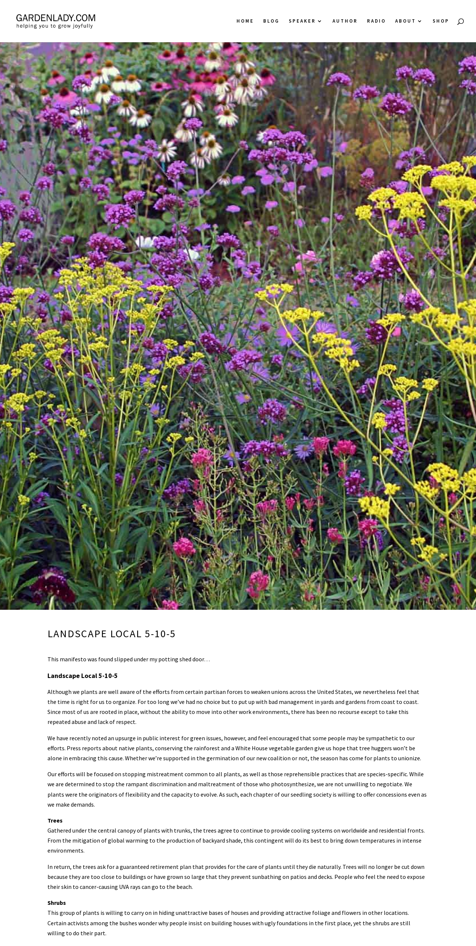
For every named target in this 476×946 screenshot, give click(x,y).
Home (245, 21)
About (405, 21)
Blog (271, 21)
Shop (441, 21)
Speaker (302, 21)
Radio (376, 21)
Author (345, 21)
